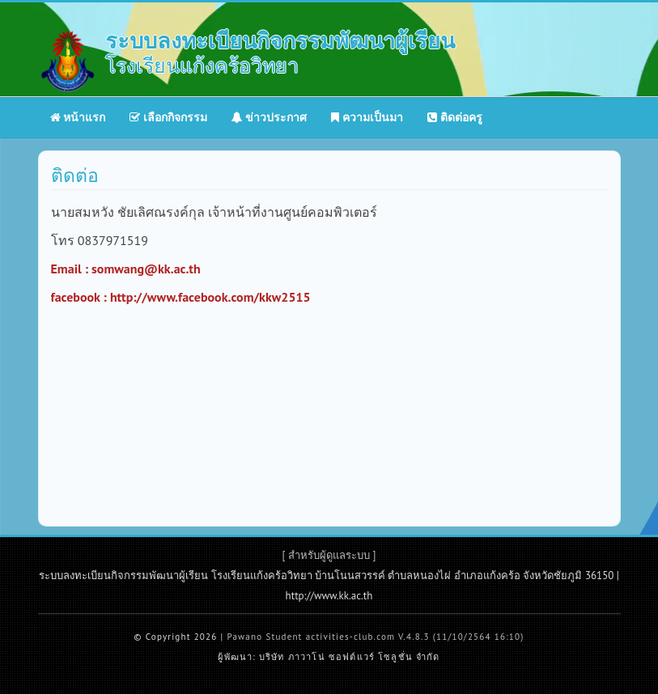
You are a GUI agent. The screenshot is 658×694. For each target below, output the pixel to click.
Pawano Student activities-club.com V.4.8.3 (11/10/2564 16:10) (375, 636)
